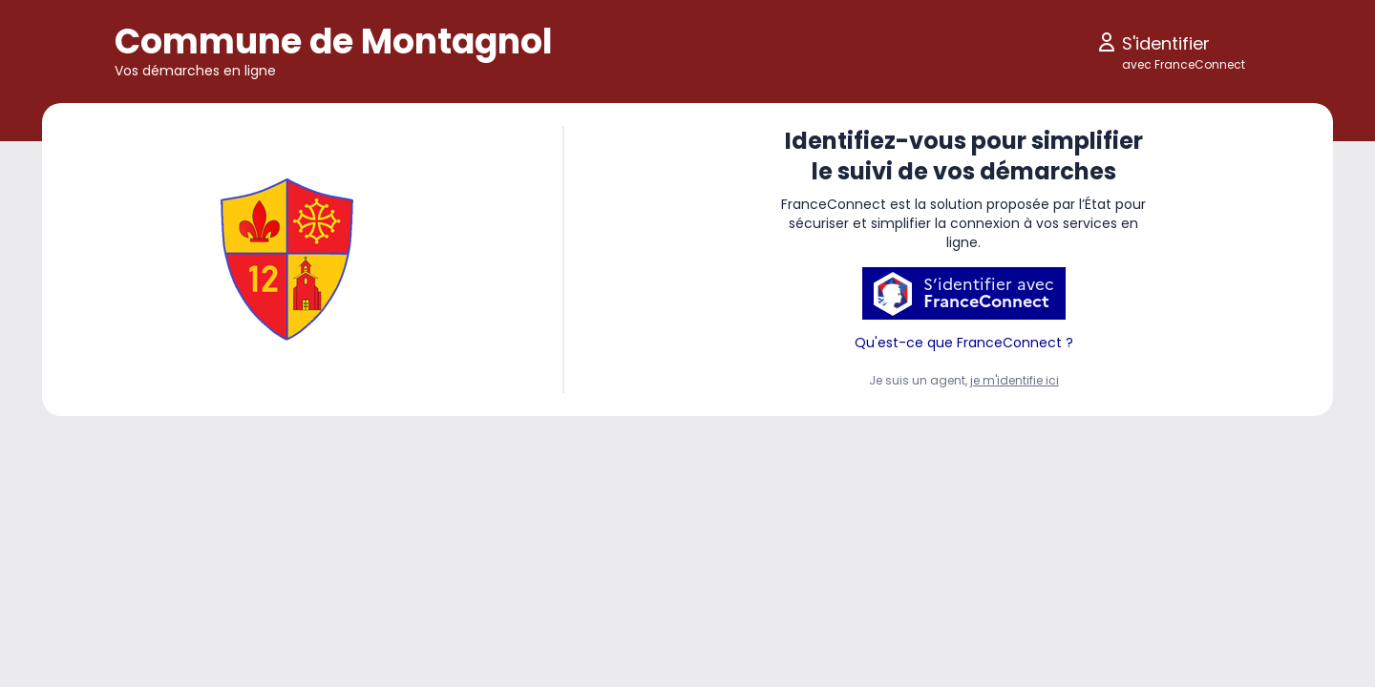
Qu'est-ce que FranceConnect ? (964, 342)
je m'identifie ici (1014, 380)
